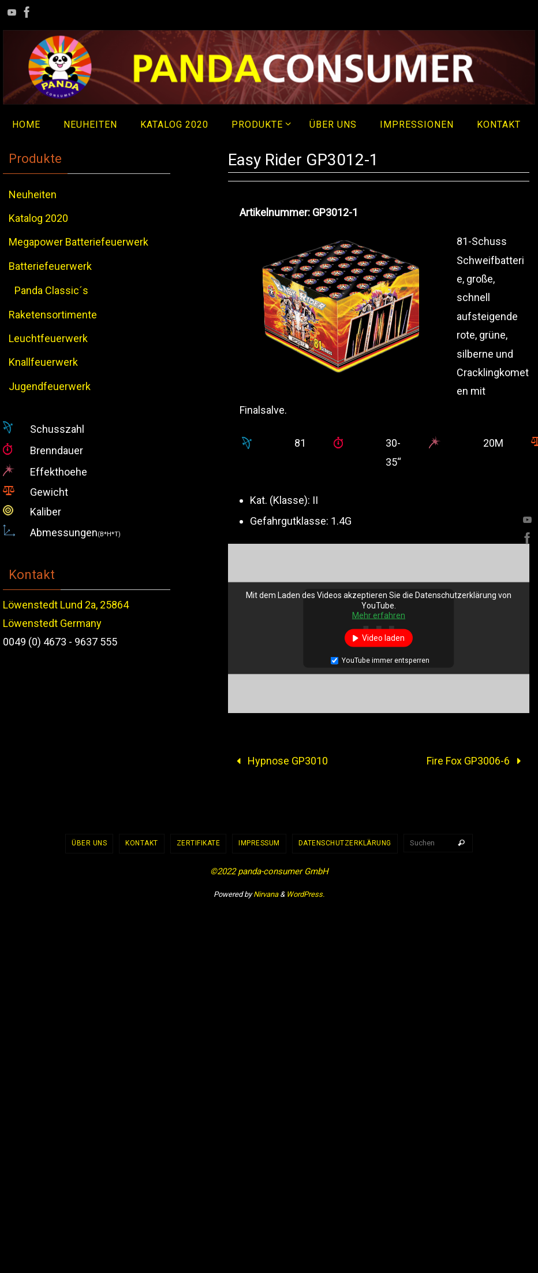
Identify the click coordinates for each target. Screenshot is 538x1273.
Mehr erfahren (378, 615)
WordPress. (305, 894)
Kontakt (141, 843)
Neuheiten (33, 194)
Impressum (259, 843)
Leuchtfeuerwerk (48, 338)
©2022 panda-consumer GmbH (269, 871)
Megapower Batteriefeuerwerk (78, 242)
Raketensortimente (53, 315)
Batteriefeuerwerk (50, 266)
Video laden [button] (383, 637)
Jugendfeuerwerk (50, 386)
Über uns (89, 843)
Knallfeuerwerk (43, 362)
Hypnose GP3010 (279, 761)
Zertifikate (199, 843)
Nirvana (265, 894)
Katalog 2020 (38, 218)
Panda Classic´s (51, 290)
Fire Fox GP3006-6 (476, 761)
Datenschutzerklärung (344, 843)
